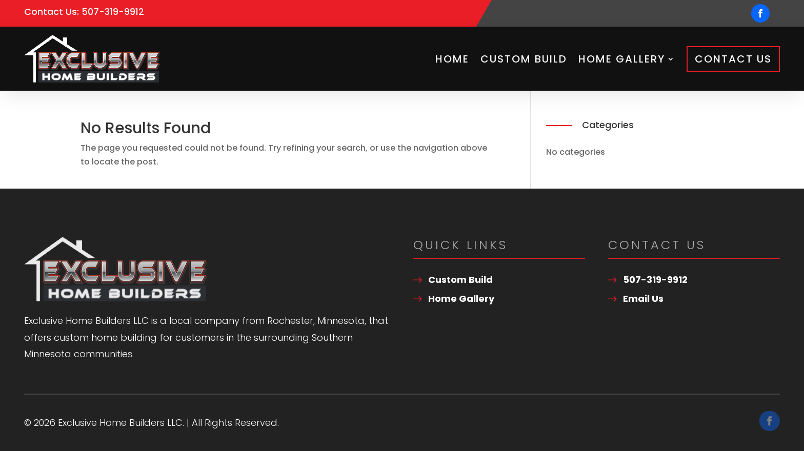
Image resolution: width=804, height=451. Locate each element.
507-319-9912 (113, 11)
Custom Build (523, 59)
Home (452, 59)
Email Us (643, 298)
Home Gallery (621, 59)
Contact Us (733, 59)
